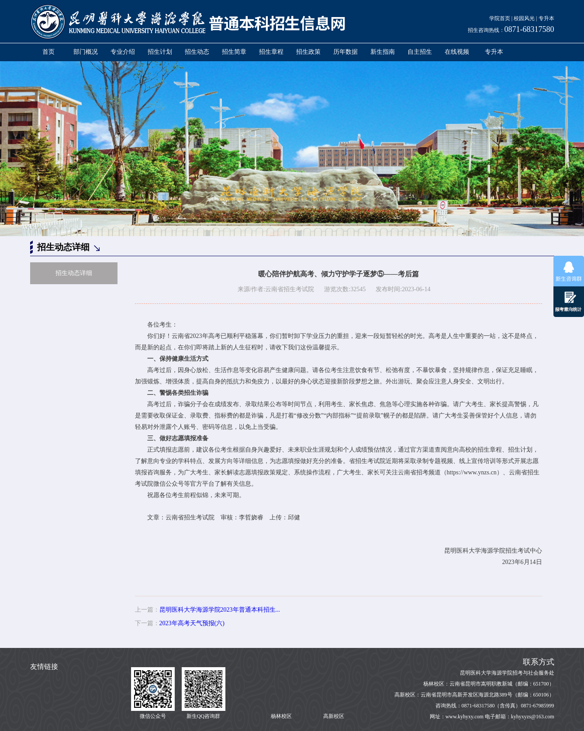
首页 (48, 52)
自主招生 (420, 52)
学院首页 (499, 18)
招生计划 (160, 52)
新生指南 (382, 52)
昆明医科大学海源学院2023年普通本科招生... (219, 609)
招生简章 (234, 52)
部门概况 (85, 52)
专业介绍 (123, 52)
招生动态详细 (73, 273)
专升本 (546, 18)
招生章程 (271, 52)
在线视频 (457, 52)
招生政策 (308, 52)
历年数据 (345, 52)
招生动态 (197, 52)
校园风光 (524, 18)
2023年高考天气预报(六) (192, 623)
